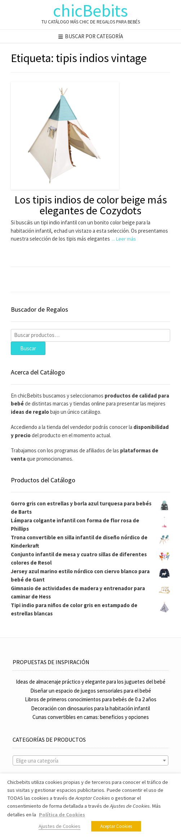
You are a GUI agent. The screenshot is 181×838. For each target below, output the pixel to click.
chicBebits (90, 10)
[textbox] (90, 761)
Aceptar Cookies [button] (116, 826)
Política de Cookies (62, 814)
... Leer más (124, 239)
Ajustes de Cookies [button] (59, 826)
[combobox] (90, 760)
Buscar (28, 348)
